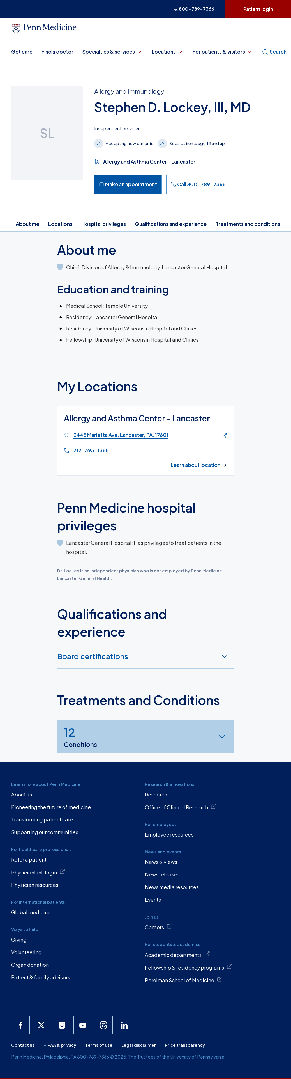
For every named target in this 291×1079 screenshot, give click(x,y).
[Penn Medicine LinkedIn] (124, 1025)
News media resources (172, 887)
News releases (162, 874)
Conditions (80, 736)
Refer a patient (29, 859)
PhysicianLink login (38, 872)
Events (153, 899)
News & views (161, 861)
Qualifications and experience (171, 224)
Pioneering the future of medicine (51, 807)
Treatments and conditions (248, 224)
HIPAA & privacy (59, 1045)
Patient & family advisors (40, 977)
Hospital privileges (103, 224)
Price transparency (185, 1045)
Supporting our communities (44, 832)
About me (27, 224)
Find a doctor (57, 51)
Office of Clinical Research (180, 807)
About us (21, 794)
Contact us (22, 1045)
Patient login (258, 9)
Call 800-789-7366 (198, 184)
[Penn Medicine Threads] (103, 1025)
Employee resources (169, 834)
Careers (158, 926)
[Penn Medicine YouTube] (83, 1025)
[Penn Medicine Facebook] (20, 1025)
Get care (22, 51)
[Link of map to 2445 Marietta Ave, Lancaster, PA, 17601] (223, 435)
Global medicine (31, 912)
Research (156, 794)
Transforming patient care (42, 819)
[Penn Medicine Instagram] (62, 1025)
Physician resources (34, 884)
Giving (19, 939)
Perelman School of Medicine (184, 979)
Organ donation (30, 964)
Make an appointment (128, 184)
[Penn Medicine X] (41, 1025)
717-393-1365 (91, 450)
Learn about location (199, 465)
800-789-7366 (193, 9)
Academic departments (177, 954)
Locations (168, 51)
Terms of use (98, 1045)
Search (274, 51)
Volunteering (26, 952)
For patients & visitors (223, 51)
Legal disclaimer (138, 1045)
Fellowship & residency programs (188, 967)
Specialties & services (112, 51)
